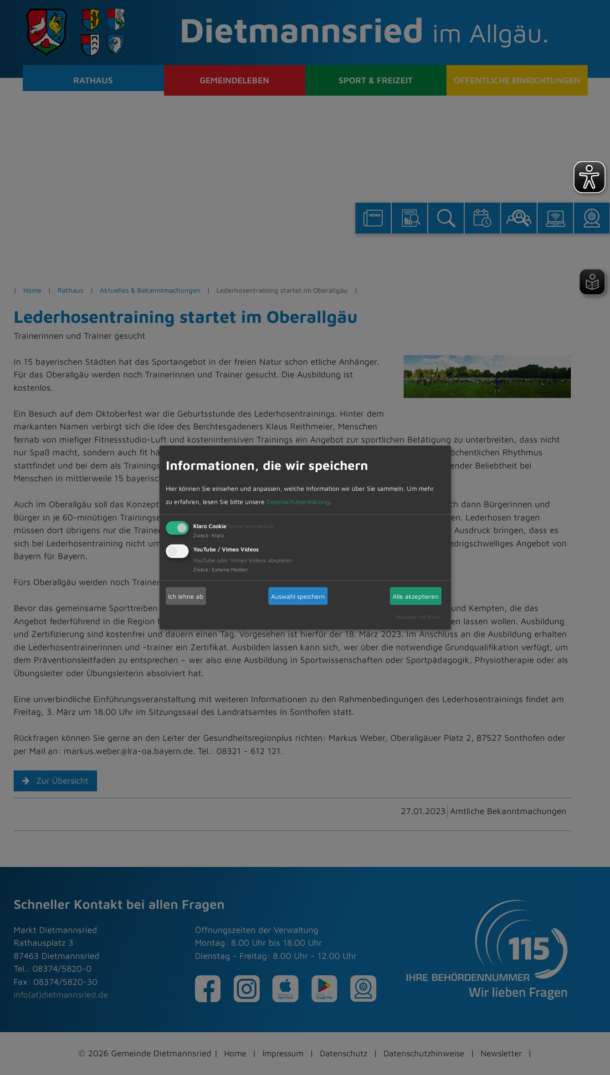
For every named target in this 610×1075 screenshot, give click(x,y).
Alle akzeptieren (416, 596)
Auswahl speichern (298, 596)
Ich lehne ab (185, 596)
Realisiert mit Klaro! (418, 617)
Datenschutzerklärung (298, 501)
